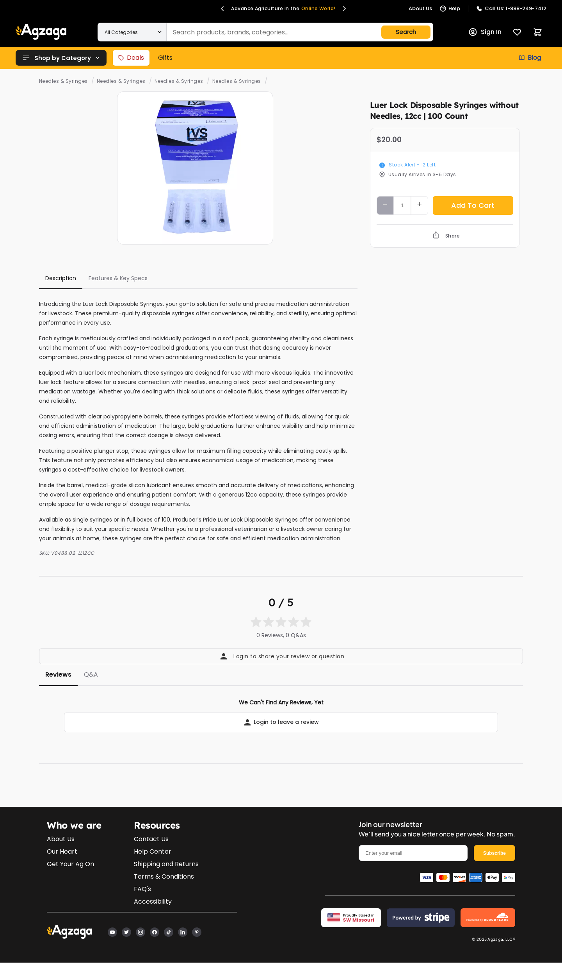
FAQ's (142, 888)
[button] (222, 8)
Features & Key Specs (118, 278)
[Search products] (263, 32)
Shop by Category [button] (61, 58)
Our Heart (62, 851)
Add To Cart (472, 205)
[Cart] (537, 32)
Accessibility (153, 901)
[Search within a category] (132, 32)
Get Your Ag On (70, 863)
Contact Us (151, 838)
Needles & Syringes (63, 81)
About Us (61, 838)
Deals (131, 57)
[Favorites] (517, 32)
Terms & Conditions (164, 876)
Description (60, 278)
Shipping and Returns (166, 863)
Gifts (165, 57)
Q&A (91, 674)
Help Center (152, 851)
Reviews (58, 674)
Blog (530, 57)
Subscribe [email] (494, 853)
